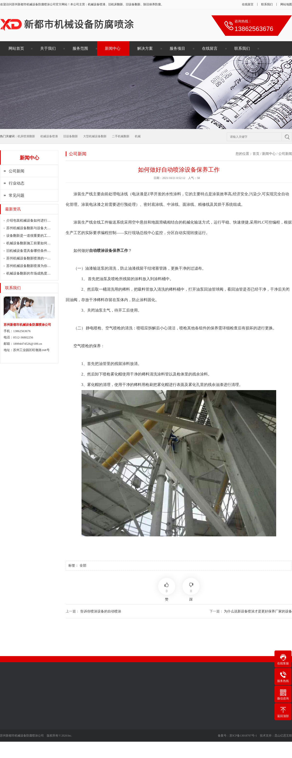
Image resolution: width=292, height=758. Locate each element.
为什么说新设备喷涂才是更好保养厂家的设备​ (258, 611)
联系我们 (267, 4)
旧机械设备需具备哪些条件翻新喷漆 (33, 251)
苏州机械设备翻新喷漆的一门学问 (31, 258)
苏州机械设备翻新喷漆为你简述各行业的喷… (40, 266)
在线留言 (248, 4)
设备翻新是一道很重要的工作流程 (31, 235)
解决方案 (145, 48)
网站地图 (286, 4)
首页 (256, 154)
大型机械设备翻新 (95, 136)
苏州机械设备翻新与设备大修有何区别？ (37, 228)
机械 (138, 136)
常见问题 (16, 195)
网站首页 (16, 48)
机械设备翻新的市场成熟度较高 (30, 273)
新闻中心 (112, 48)
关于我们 (48, 48)
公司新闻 (16, 171)
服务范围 (80, 48)
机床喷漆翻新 (26, 136)
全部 (83, 565)
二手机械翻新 (120, 136)
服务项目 (177, 48)
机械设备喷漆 (49, 136)
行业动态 (16, 183)
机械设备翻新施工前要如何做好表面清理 (37, 243)
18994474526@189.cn (27, 343)
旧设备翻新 (70, 136)
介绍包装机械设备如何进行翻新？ (31, 220)
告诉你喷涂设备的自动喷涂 (100, 611)
